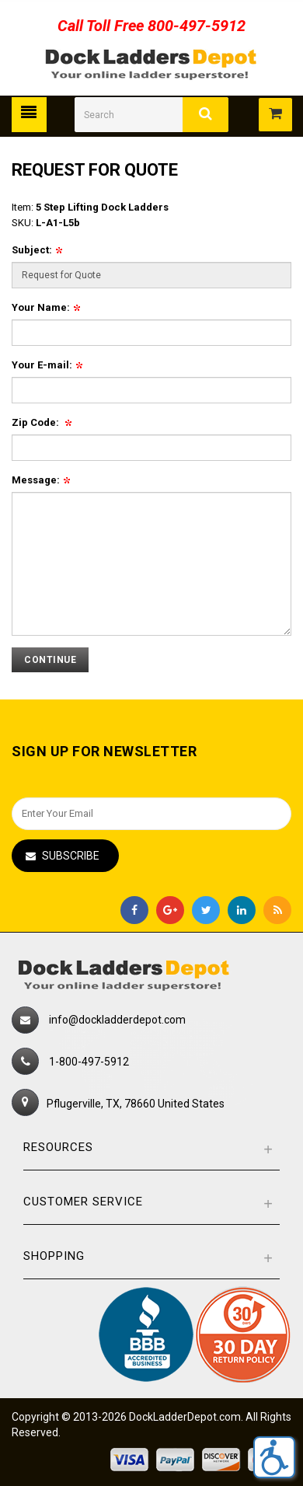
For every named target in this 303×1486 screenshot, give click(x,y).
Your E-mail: (47, 365)
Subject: (37, 250)
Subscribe (70, 855)
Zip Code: (41, 422)
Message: (41, 480)
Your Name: (46, 307)
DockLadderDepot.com (185, 1417)
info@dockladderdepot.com (117, 1019)
